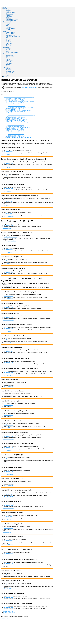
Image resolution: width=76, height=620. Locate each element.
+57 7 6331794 (7, 228)
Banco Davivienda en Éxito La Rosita (16, 120)
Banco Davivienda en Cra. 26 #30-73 (16, 131)
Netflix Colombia (10, 28)
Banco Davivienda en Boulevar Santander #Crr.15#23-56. (20, 107)
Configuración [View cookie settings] (4, 618)
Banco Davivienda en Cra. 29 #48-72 (16, 99)
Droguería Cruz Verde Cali (13, 36)
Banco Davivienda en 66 (13, 103)
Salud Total (9, 44)
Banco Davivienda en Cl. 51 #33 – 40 (16, 102)
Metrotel (8, 27)
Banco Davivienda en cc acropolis (16, 112)
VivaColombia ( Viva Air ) (12, 52)
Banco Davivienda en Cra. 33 (14, 109)
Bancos (5, 8)
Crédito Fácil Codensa (12, 19)
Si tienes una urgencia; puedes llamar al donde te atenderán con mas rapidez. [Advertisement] (26, 88)
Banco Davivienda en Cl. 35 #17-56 (15, 104)
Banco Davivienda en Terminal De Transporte (18, 113)
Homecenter (9, 72)
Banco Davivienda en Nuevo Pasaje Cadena (18, 121)
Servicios (5, 54)
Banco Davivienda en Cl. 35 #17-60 (16, 130)
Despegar (8, 48)
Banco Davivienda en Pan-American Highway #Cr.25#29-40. (21, 132)
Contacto (5, 76)
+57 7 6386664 (7, 331)
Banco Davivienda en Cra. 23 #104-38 (16, 111)
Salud (4, 31)
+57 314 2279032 (7, 205)
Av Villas (8, 10)
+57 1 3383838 (7, 519)
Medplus (8, 40)
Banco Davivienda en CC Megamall (16, 129)
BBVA (7, 11)
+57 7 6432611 (7, 154)
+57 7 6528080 (7, 191)
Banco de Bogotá (10, 12)
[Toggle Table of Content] (2, 94)
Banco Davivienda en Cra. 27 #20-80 (16, 100)
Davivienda (9, 16)
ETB (7, 26)
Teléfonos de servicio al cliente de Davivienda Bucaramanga (19, 97)
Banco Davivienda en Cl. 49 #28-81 (16, 125)
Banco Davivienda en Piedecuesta (16, 134)
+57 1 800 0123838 (8, 180)
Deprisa (8, 58)
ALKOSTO (9, 69)
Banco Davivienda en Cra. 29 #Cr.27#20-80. (18, 119)
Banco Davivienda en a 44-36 (15, 118)
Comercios (6, 67)
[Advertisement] (27, 212)
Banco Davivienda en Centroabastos (16, 117)
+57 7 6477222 (7, 167)
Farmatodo (9, 73)
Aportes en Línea (10, 32)
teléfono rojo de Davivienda (28, 87)
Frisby (7, 75)
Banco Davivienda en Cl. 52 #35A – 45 (16, 98)
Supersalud (9, 46)
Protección (9, 63)
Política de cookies (8, 611)
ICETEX (8, 59)
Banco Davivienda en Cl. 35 (14, 116)
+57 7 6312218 (7, 342)
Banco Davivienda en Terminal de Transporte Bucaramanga (21, 101)
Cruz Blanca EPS (10, 35)
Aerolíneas (6, 47)
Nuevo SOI (9, 62)
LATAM (8, 51)
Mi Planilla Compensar (12, 42)
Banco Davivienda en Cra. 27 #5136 (16, 108)
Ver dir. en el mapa (8, 151)
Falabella (8, 18)
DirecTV (8, 24)
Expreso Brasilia (10, 56)
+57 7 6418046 (7, 354)
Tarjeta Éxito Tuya (11, 20)
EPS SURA (9, 39)
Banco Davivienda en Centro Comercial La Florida (19, 127)
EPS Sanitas (9, 38)
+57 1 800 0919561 (8, 474)
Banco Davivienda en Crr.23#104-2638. (16, 106)
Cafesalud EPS (10, 34)
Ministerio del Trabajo (11, 60)
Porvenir (8, 64)
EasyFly (8, 50)
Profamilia (9, 43)
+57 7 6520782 (7, 532)
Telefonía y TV (7, 22)
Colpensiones (9, 55)
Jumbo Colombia (10, 71)
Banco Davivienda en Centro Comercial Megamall (19, 137)
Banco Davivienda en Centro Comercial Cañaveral (19, 110)
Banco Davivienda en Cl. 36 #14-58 (16, 124)
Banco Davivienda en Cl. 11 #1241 (15, 128)
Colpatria (8, 15)
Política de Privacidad (9, 612)
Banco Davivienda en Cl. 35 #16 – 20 (16, 126)
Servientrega (9, 65)
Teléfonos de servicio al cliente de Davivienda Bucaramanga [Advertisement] (25, 140)
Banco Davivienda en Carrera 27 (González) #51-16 (19, 122)
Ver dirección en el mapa (10, 237)
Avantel (8, 23)
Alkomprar (9, 68)
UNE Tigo (8, 30)
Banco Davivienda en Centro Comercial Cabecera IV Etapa (21, 115)
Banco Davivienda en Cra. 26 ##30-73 (16, 136)
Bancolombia (9, 14)
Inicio (4, 7)
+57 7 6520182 (7, 263)
